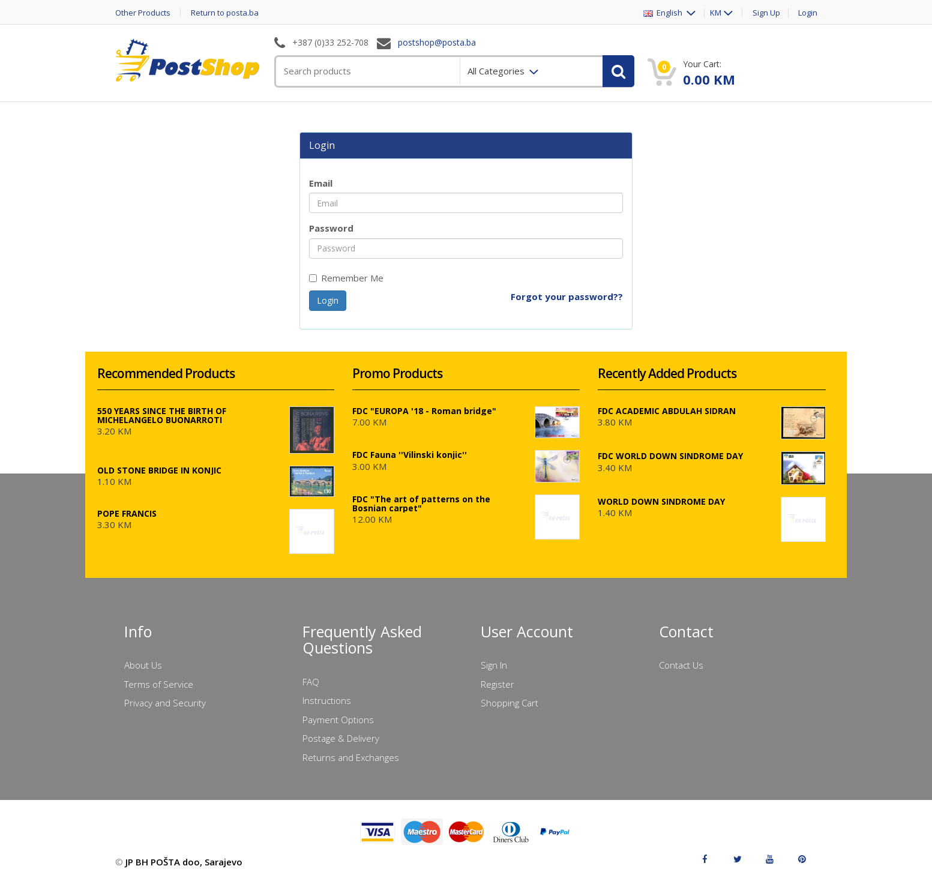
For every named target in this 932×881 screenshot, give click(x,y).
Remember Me (346, 278)
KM (715, 12)
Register (497, 684)
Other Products (142, 12)
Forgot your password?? (567, 296)
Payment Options (338, 720)
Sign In (494, 665)
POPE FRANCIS (127, 513)
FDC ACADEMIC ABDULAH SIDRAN (667, 410)
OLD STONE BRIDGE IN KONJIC (159, 470)
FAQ (310, 682)
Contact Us (681, 665)
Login (807, 12)
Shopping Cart (509, 703)
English (663, 12)
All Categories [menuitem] (497, 71)
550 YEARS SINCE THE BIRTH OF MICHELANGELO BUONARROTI (161, 415)
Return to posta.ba (225, 12)
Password (331, 228)
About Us (143, 665)
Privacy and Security (165, 703)
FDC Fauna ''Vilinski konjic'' (409, 454)
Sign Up (766, 12)
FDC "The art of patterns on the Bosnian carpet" (421, 504)
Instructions (326, 700)
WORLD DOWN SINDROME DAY (661, 501)
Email (320, 183)
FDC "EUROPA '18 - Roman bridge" (424, 410)
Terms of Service (158, 684)
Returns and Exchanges (350, 757)
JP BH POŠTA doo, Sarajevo (183, 862)
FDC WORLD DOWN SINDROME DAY (670, 455)
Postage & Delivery (340, 738)
